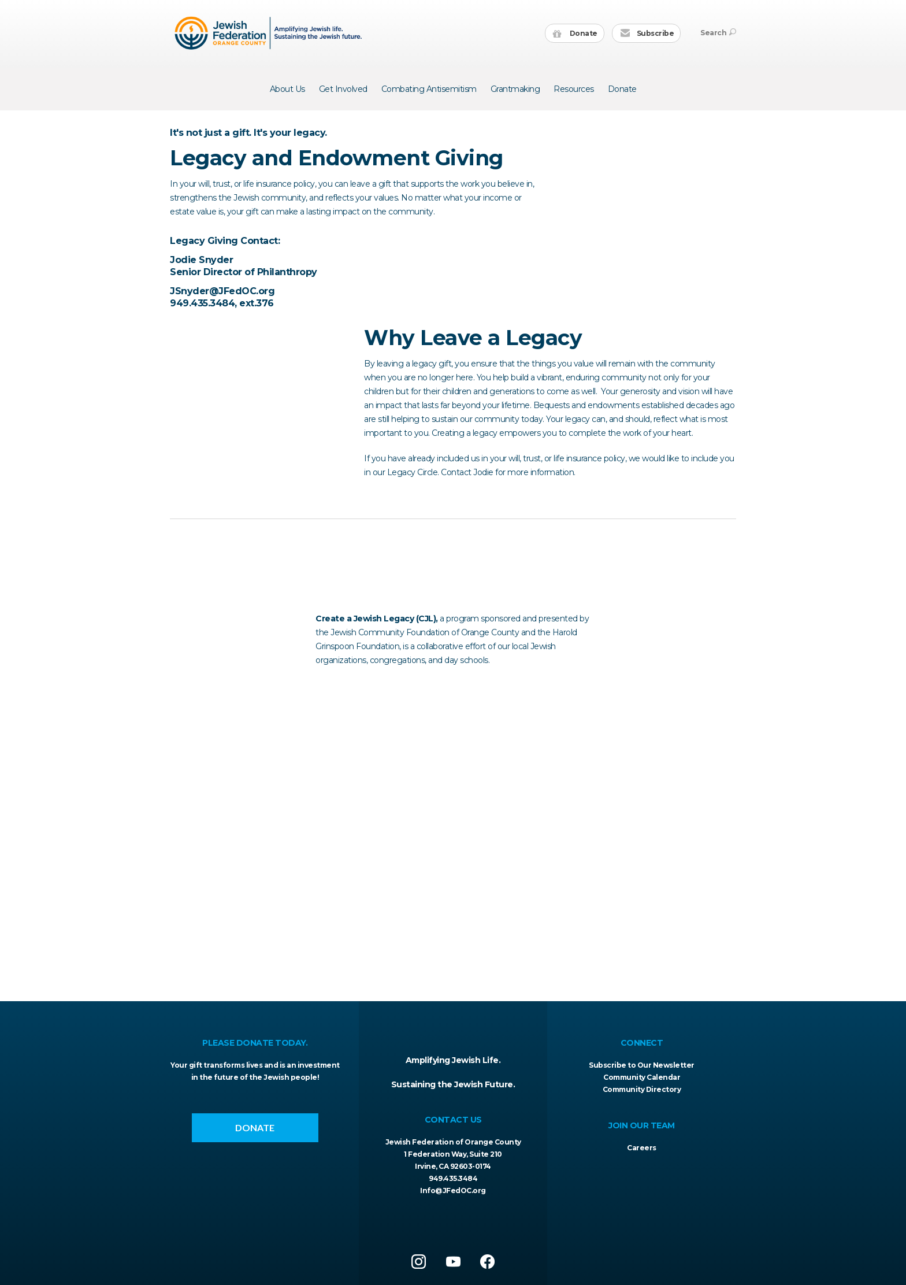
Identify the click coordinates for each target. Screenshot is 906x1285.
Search (718, 32)
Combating (429, 89)
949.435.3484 (453, 1178)
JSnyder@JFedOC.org (222, 459)
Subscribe (647, 34)
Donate (575, 34)
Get (343, 89)
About (287, 89)
